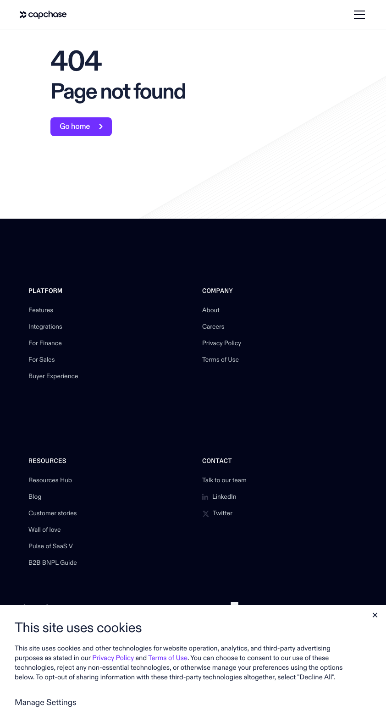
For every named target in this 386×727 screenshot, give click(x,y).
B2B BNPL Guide (52, 563)
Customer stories (52, 514)
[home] (43, 14)
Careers (213, 327)
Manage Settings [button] (46, 702)
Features (40, 311)
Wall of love (44, 530)
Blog (34, 497)
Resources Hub (50, 481)
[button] (357, 15)
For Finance (45, 344)
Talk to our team (224, 481)
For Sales (41, 360)
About (211, 311)
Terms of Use (220, 360)
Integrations (45, 327)
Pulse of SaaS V (50, 547)
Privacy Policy (221, 344)
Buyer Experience (53, 377)
